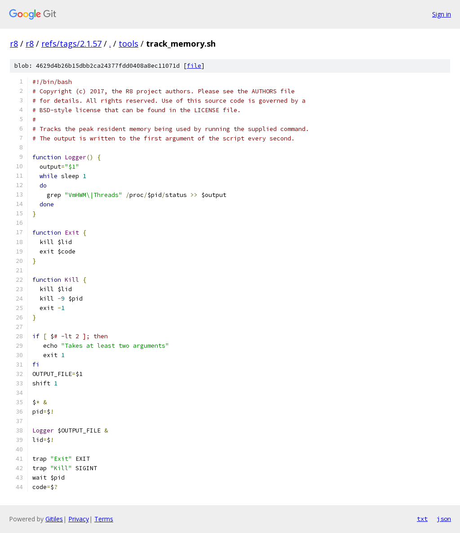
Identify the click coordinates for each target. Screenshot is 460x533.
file (194, 66)
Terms (103, 519)
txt (422, 519)
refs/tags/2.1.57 (71, 43)
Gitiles (54, 519)
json (444, 519)
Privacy (78, 519)
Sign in (441, 14)
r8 (14, 43)
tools (128, 43)
